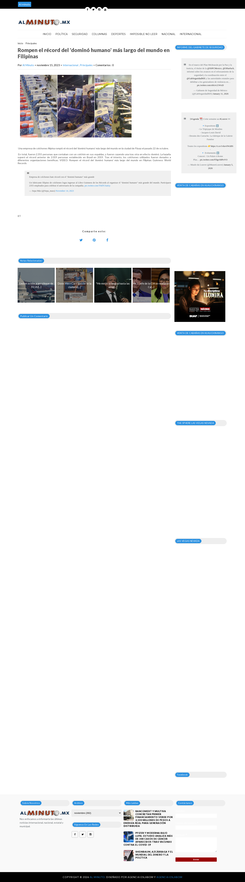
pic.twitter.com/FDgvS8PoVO (213, 159)
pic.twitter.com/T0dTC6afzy (97, 185)
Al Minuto (28, 65)
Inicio (47, 34)
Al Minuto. (98, 877)
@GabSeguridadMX (196, 78)
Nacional (168, 34)
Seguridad (80, 34)
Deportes (118, 34)
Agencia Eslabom (169, 877)
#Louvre (223, 119)
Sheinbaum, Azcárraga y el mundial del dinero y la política (154, 854)
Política (61, 34)
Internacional (191, 34)
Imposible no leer (143, 34)
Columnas (99, 34)
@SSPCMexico (214, 68)
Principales (31, 43)
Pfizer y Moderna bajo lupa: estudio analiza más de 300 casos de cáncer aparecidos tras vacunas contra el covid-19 (148, 839)
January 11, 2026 (220, 93)
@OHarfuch (228, 68)
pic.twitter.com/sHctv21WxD (210, 85)
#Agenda (195, 119)
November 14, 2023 (65, 190)
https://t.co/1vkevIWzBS (222, 146)
